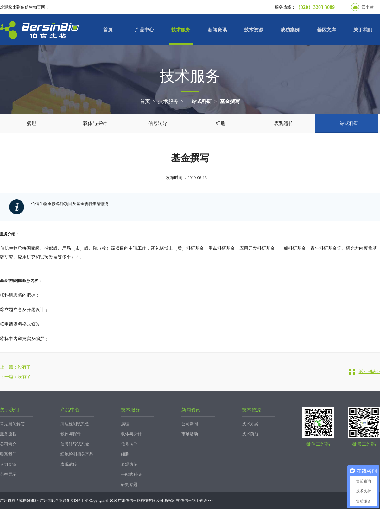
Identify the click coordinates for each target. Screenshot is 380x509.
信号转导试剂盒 (74, 444)
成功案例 (290, 29)
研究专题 (129, 484)
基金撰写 (230, 101)
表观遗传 (283, 123)
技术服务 (180, 29)
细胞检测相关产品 (76, 454)
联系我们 (8, 454)
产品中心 (144, 29)
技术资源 (253, 29)
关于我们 (362, 29)
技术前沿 (250, 434)
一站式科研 (199, 101)
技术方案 (250, 423)
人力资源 (8, 464)
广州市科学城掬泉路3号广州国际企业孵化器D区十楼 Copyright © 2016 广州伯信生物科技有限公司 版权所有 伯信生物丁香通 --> (106, 500)
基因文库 (326, 29)
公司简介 (8, 444)
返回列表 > (369, 371)
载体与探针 (95, 123)
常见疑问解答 (12, 423)
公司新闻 (189, 423)
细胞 (220, 123)
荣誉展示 (8, 474)
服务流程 (8, 434)
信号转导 (157, 123)
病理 (31, 123)
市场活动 (189, 434)
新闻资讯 (217, 29)
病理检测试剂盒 (74, 423)
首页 (108, 29)
